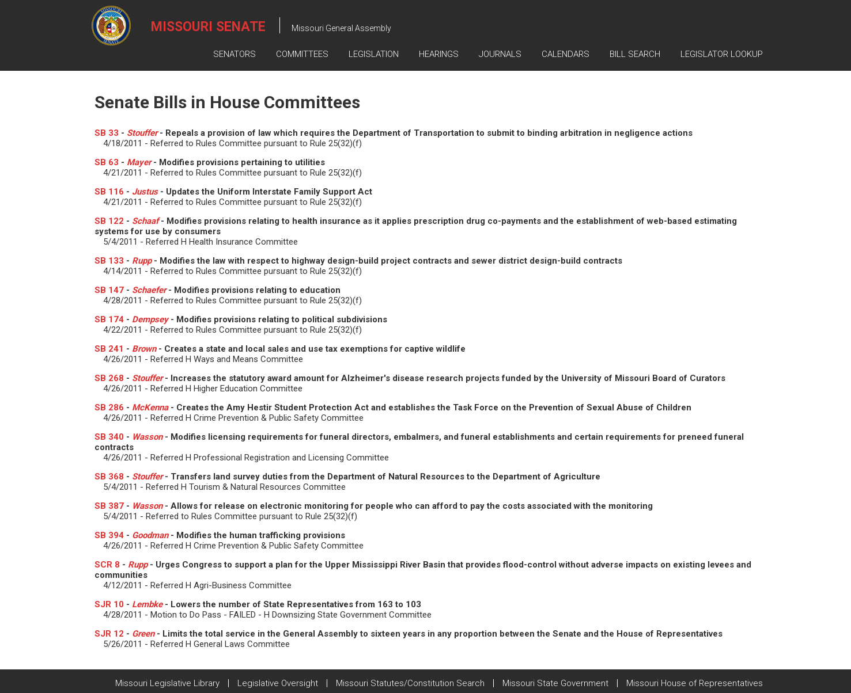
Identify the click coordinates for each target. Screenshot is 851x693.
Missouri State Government (555, 683)
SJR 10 (109, 604)
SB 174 (109, 319)
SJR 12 (109, 634)
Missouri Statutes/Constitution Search (410, 683)
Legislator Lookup (721, 54)
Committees (302, 54)
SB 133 (109, 261)
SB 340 (109, 437)
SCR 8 (107, 564)
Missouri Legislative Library (167, 683)
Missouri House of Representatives (694, 683)
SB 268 (109, 378)
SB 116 (109, 191)
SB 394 (109, 535)
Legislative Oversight (277, 683)
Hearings (439, 54)
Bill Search (635, 54)
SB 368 (109, 476)
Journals (500, 54)
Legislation (374, 54)
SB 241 (109, 349)
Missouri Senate (208, 27)
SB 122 (109, 221)
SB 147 (109, 290)
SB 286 (109, 407)
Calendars (565, 54)
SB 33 (106, 133)
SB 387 (109, 506)
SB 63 (106, 162)
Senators (234, 54)
